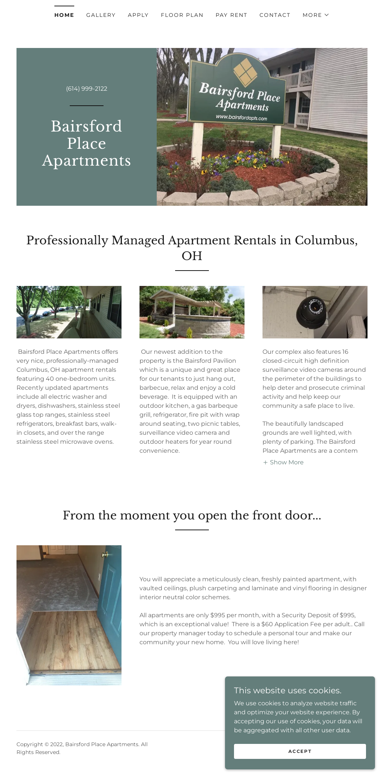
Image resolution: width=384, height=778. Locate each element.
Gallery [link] (101, 15)
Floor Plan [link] (182, 15)
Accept (299, 751)
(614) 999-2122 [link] (86, 88)
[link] (87, 163)
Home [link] (64, 15)
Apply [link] (138, 15)
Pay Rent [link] (232, 15)
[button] (316, 14)
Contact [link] (275, 15)
